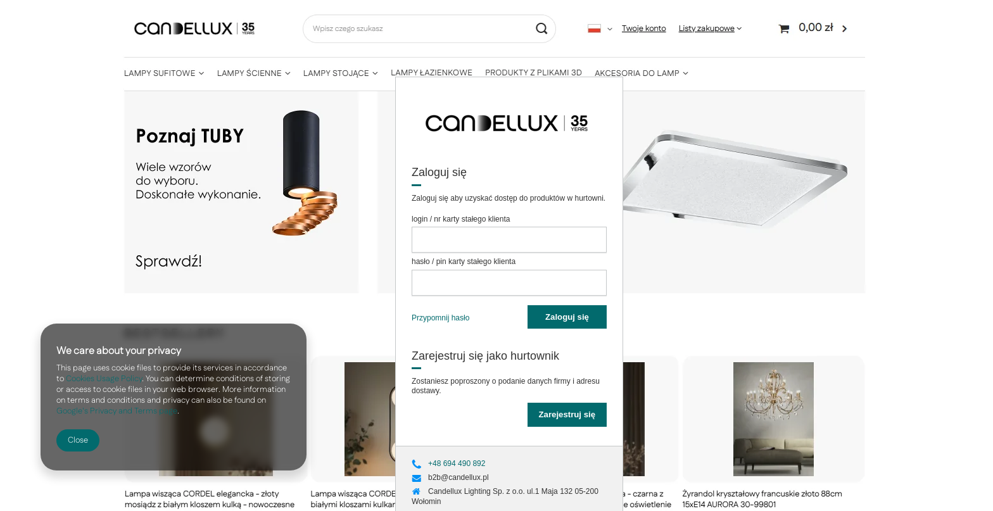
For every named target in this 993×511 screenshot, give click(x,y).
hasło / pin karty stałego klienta (463, 261)
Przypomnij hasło (440, 317)
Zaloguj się (567, 317)
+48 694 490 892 (456, 463)
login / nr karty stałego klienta (461, 219)
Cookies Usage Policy (104, 378)
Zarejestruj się (567, 414)
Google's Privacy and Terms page (116, 411)
